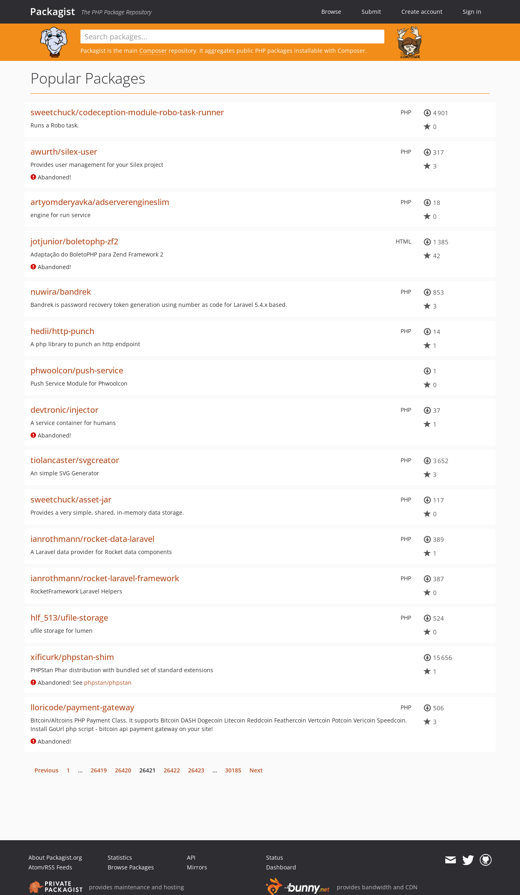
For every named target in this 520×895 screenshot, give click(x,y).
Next (256, 770)
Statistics (120, 857)
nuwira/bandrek (60, 291)
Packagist (52, 11)
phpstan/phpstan (108, 682)
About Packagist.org (55, 857)
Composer (153, 50)
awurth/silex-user (63, 151)
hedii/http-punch (62, 331)
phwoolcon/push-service (76, 370)
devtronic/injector (64, 409)
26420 (123, 770)
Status (274, 857)
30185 (233, 770)
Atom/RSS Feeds (50, 867)
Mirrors (197, 867)
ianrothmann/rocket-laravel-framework (104, 578)
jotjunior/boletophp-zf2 (74, 241)
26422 (172, 770)
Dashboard (281, 867)
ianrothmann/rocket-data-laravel (92, 538)
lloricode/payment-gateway (82, 707)
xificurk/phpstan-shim (72, 656)
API (191, 857)
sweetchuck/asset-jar (70, 499)
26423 (196, 770)
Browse (331, 11)
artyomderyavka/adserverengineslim (99, 201)
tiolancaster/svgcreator (74, 460)
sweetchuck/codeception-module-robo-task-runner (127, 112)
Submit (371, 11)
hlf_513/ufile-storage (69, 617)
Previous (46, 770)
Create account (421, 11)
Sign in (472, 11)
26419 (99, 770)
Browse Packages (131, 867)
